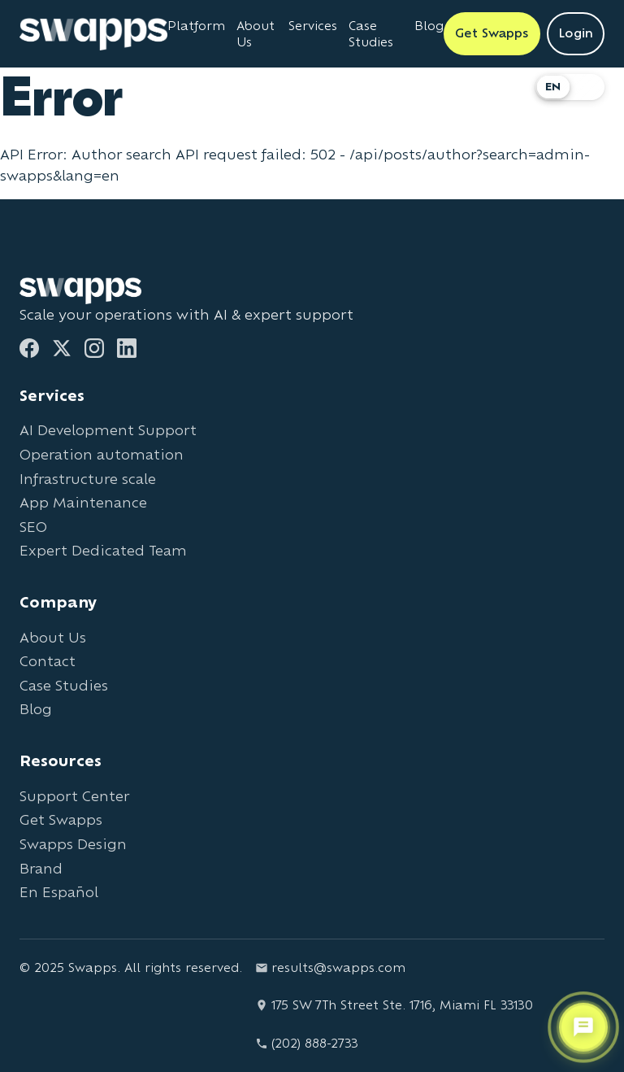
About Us (53, 637)
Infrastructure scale (88, 478)
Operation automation (102, 454)
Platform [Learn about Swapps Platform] (196, 25)
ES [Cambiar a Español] (587, 87)
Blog (36, 708)
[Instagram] (94, 348)
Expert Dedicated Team (103, 550)
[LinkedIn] (126, 348)
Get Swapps (61, 819)
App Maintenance (83, 502)
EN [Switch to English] (553, 87)
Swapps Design (73, 843)
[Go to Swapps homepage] (93, 34)
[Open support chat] (583, 1027)
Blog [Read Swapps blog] (429, 25)
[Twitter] (62, 348)
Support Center (74, 795)
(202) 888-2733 (306, 1043)
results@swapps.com (330, 967)
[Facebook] (29, 348)
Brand (41, 868)
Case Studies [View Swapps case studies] (371, 34)
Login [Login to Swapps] (575, 33)
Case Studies (64, 685)
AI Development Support (108, 429)
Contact (48, 660)
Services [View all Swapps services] (312, 25)
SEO (33, 526)
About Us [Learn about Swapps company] (255, 34)
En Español (59, 891)
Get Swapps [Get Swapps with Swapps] (492, 33)
